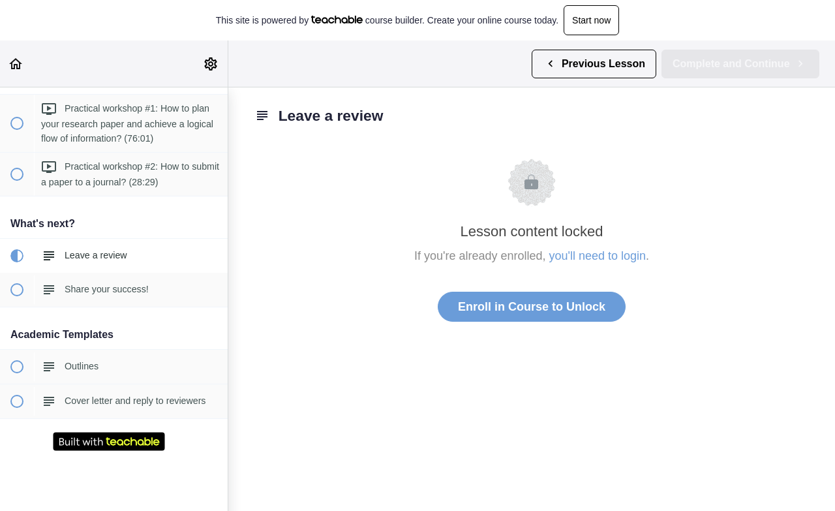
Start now (591, 20)
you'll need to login (597, 255)
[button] (16, 63)
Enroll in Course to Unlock (531, 306)
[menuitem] (211, 63)
